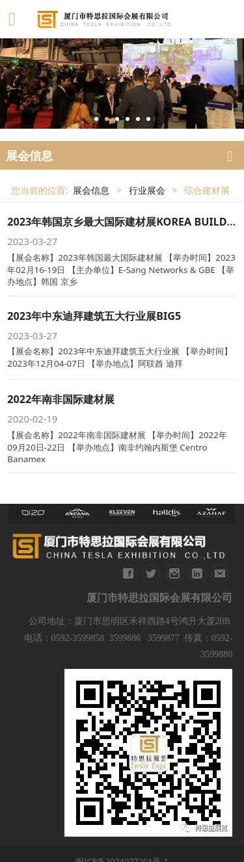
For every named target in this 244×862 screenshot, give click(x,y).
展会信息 (91, 190)
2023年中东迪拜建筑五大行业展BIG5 (94, 316)
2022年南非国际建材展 (61, 399)
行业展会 (147, 190)
